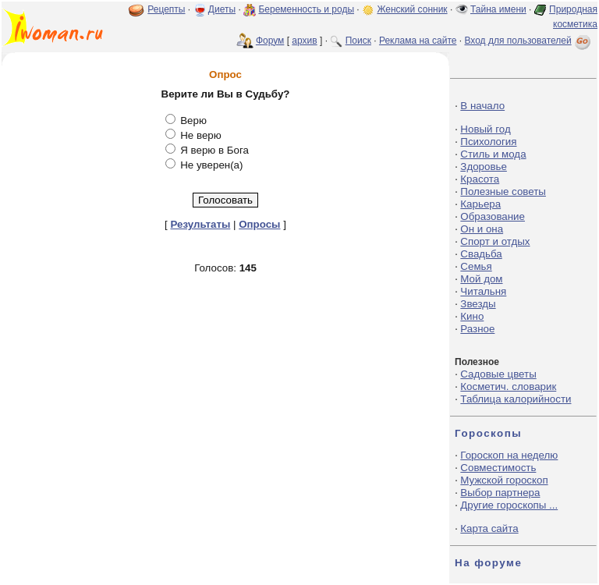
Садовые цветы (498, 374)
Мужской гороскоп (504, 480)
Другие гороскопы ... (509, 505)
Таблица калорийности (515, 399)
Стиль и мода (493, 154)
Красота (479, 179)
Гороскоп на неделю (509, 455)
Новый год (485, 129)
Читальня (483, 291)
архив (304, 40)
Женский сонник (412, 9)
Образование (492, 216)
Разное (477, 329)
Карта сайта (489, 528)
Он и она (481, 229)
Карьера (480, 204)
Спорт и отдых (495, 241)
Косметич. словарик (508, 386)
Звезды (477, 304)
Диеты (222, 9)
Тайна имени (498, 9)
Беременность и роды (306, 9)
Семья (475, 266)
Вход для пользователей (529, 40)
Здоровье (483, 166)
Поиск (358, 40)
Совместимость (498, 467)
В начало (482, 106)
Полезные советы (503, 191)
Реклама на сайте (418, 40)
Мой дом (481, 279)
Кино (472, 316)
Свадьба (481, 254)
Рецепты (166, 9)
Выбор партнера (500, 492)
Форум (270, 40)
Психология (488, 141)
